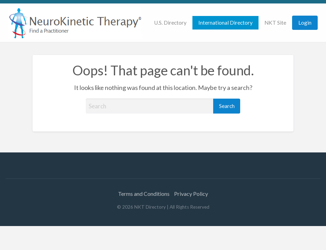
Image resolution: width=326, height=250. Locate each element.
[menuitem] (170, 23)
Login (304, 22)
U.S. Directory (170, 22)
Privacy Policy (191, 193)
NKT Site (275, 22)
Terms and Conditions (144, 193)
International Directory (225, 22)
